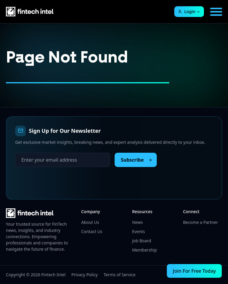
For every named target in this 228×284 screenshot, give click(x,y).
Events (138, 231)
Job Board (141, 241)
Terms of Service (120, 274)
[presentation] (60, 178)
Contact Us (91, 231)
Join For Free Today (194, 271)
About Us (90, 222)
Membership (144, 250)
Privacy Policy (85, 274)
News (137, 222)
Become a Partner (200, 222)
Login (186, 11)
